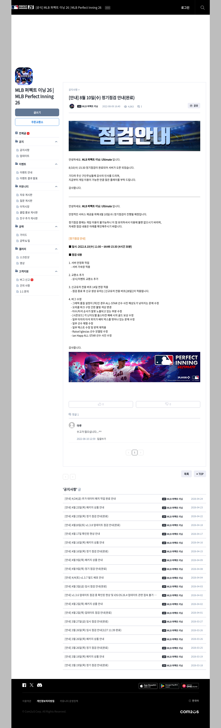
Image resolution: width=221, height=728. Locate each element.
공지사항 (73, 89)
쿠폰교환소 (37, 122)
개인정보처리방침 (45, 701)
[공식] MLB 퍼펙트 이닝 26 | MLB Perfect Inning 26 (68, 7)
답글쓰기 (101, 438)
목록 (186, 474)
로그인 (185, 7)
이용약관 (26, 701)
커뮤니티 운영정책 (69, 701)
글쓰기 (37, 112)
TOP (201, 474)
